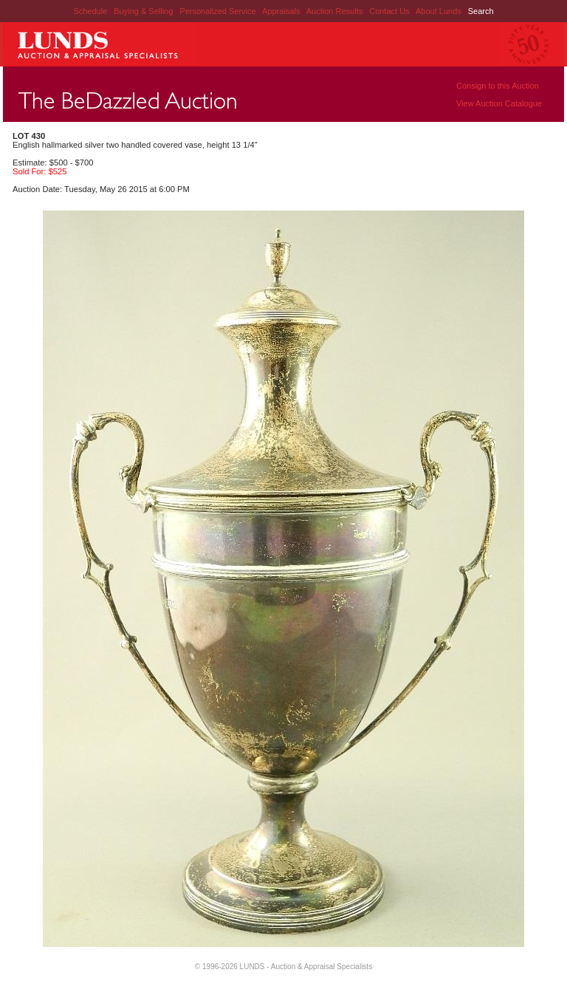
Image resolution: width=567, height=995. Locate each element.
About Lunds (440, 11)
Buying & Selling (144, 11)
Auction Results (335, 11)
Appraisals (282, 11)
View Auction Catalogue (499, 103)
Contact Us (389, 11)
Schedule (90, 11)
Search (481, 11)
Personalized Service (218, 11)
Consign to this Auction (497, 85)
